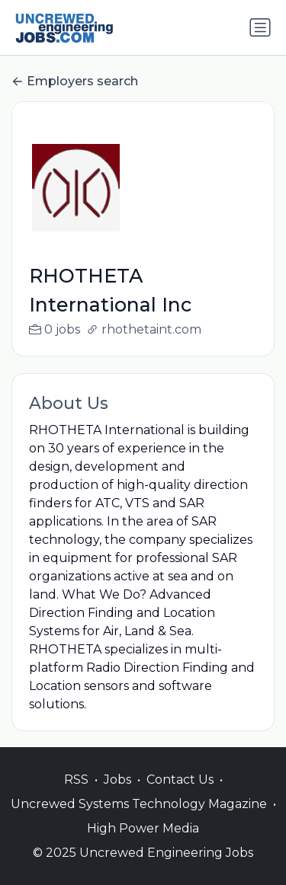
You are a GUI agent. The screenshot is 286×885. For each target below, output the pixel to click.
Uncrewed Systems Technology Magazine (139, 820)
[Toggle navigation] (260, 27)
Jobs (117, 795)
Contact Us (180, 795)
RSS (76, 795)
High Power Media (143, 844)
